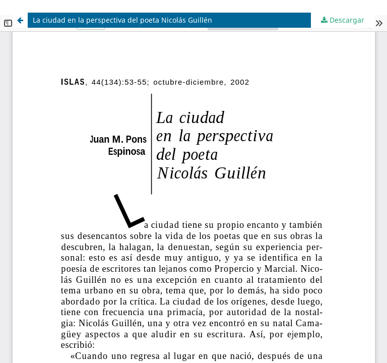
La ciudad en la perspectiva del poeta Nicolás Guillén (122, 20)
